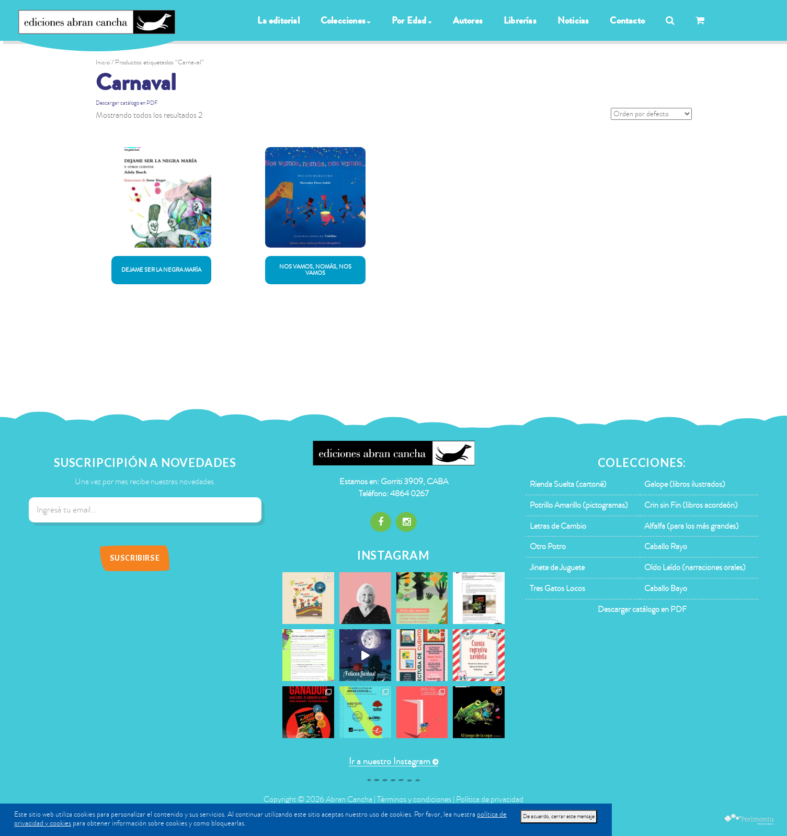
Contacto (627, 20)
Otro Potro (548, 546)
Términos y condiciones (414, 799)
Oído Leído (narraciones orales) (695, 567)
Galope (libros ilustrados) (684, 484)
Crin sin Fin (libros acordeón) (691, 505)
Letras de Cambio (558, 526)
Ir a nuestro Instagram (389, 761)
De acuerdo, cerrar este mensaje (559, 816)
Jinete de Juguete (557, 567)
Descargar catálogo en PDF (126, 103)
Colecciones (346, 20)
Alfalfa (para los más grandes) (691, 526)
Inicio (103, 62)
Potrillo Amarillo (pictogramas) (579, 505)
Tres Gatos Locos (557, 588)
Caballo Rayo (665, 546)
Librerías (520, 20)
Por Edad (412, 20)
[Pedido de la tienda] (651, 114)
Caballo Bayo (665, 588)
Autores (468, 20)
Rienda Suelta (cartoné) (568, 484)
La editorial (278, 20)
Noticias (573, 20)
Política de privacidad (489, 799)
